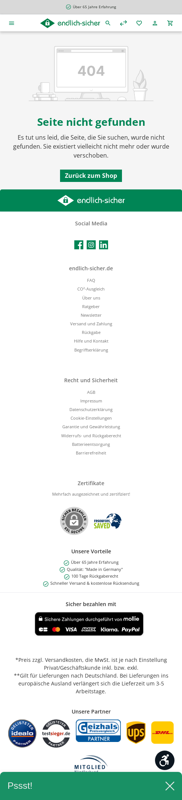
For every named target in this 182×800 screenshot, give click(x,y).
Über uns (91, 298)
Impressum (91, 401)
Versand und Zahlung (91, 323)
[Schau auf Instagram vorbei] (91, 244)
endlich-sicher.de (91, 268)
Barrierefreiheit (91, 453)
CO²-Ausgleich (91, 289)
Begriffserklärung (91, 350)
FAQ (91, 280)
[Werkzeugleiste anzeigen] (164, 760)
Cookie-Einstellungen (91, 418)
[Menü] (12, 23)
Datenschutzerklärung (91, 409)
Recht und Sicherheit (91, 380)
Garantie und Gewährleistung (91, 426)
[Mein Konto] (155, 23)
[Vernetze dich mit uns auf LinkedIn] (103, 244)
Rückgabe (91, 332)
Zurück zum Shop (91, 175)
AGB (91, 392)
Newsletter (91, 315)
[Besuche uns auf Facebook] (78, 244)
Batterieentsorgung (91, 444)
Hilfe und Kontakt (91, 341)
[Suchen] (108, 23)
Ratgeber (91, 306)
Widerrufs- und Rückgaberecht (91, 435)
